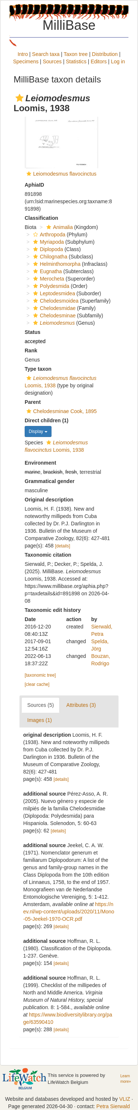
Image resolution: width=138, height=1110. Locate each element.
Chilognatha (49, 257)
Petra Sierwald (113, 1106)
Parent (33, 402)
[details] (62, 546)
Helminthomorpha (56, 264)
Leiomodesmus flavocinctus (64, 174)
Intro (23, 54)
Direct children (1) (46, 420)
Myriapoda (47, 242)
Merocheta (47, 279)
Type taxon (38, 369)
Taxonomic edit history (53, 610)
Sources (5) (40, 705)
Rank (31, 350)
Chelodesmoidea (54, 301)
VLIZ (124, 1099)
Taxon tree (76, 54)
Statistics (76, 61)
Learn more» (125, 1078)
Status (32, 332)
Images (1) (39, 720)
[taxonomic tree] (40, 675)
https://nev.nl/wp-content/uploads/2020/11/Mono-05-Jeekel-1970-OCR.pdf (68, 911)
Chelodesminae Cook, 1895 (61, 411)
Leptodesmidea (53, 293)
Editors (99, 61)
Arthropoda (48, 234)
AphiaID (34, 185)
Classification (41, 218)
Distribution (105, 54)
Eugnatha (46, 271)
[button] (19, 98)
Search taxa (46, 54)
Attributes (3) (81, 705)
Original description (49, 500)
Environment (40, 463)
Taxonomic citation (48, 555)
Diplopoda (47, 249)
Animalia (59, 227)
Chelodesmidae (53, 308)
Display (38, 431)
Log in (118, 61)
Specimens (25, 61)
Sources (52, 61)
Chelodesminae (53, 315)
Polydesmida (50, 286)
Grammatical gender (49, 481)
